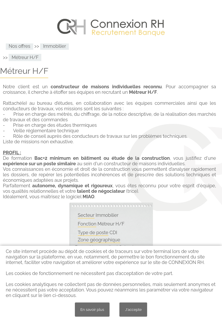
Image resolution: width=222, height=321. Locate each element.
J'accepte (133, 309)
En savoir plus (92, 309)
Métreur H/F (25, 57)
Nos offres (19, 46)
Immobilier (54, 46)
